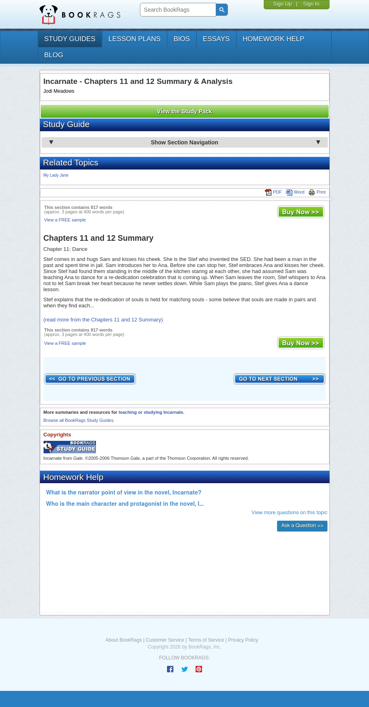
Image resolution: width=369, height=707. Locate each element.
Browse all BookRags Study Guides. (79, 420)
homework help (273, 39)
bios (181, 39)
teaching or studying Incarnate (151, 412)
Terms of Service (206, 640)
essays (216, 39)
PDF (273, 192)
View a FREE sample (65, 219)
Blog (53, 55)
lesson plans (134, 39)
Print (317, 192)
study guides (70, 39)
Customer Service (165, 640)
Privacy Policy (243, 640)
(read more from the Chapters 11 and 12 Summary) (103, 320)
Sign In (311, 4)
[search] (177, 10)
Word (295, 192)
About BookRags (124, 640)
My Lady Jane (56, 175)
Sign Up (282, 4)
